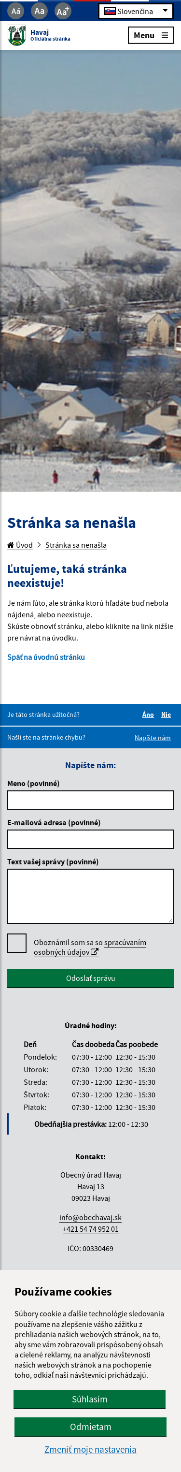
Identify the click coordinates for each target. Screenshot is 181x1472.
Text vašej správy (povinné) (53, 861)
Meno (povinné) (33, 783)
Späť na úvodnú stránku (46, 657)
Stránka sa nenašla (76, 545)
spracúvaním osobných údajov (90, 947)
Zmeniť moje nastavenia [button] (90, 1449)
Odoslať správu (90, 978)
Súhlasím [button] (90, 1399)
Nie (167, 714)
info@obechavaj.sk (90, 1217)
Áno (149, 714)
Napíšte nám (153, 737)
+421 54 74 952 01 (91, 1229)
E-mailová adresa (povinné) (54, 822)
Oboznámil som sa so (90, 947)
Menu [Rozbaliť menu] (151, 34)
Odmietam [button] (90, 1426)
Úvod (20, 545)
